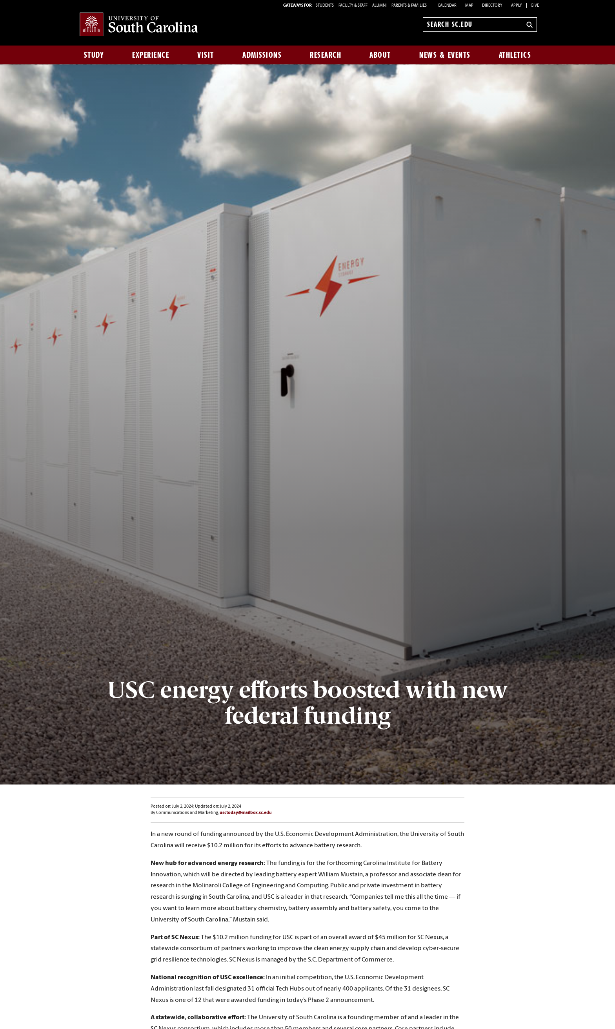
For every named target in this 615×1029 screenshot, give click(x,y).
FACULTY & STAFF (353, 6)
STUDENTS (325, 6)
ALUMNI (379, 6)
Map (469, 6)
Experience (150, 55)
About (380, 55)
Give (535, 6)
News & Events (445, 55)
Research (325, 55)
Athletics (515, 55)
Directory (492, 6)
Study (94, 55)
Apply (516, 6)
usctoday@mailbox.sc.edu (246, 813)
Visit (205, 55)
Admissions (262, 55)
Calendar (447, 6)
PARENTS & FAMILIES (409, 6)
